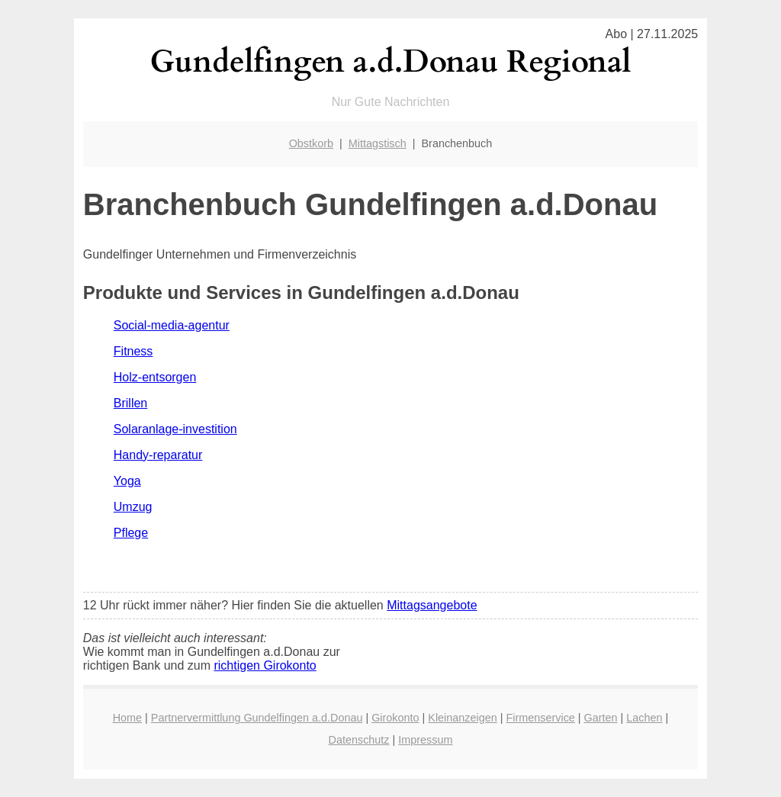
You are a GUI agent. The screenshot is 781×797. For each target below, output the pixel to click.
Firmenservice (540, 718)
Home (127, 718)
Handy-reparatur (158, 454)
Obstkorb (311, 143)
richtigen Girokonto (265, 665)
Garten (601, 718)
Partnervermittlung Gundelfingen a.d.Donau (257, 718)
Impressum (425, 740)
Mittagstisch (378, 143)
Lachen (644, 718)
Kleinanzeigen (462, 718)
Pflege (131, 532)
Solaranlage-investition (175, 429)
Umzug (133, 506)
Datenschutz (359, 740)
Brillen (130, 403)
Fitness (133, 351)
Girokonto (395, 718)
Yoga (127, 480)
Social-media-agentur (172, 325)
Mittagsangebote (432, 605)
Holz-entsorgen (155, 377)
